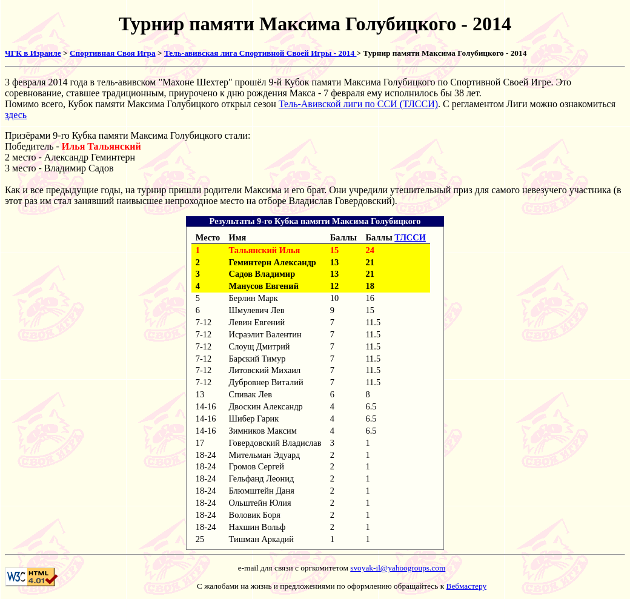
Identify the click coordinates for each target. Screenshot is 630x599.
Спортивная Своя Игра (113, 53)
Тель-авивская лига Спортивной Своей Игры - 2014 (260, 53)
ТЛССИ (410, 237)
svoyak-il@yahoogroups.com (397, 567)
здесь (16, 115)
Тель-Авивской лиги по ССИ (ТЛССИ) (358, 104)
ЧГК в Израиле (33, 53)
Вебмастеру (466, 586)
